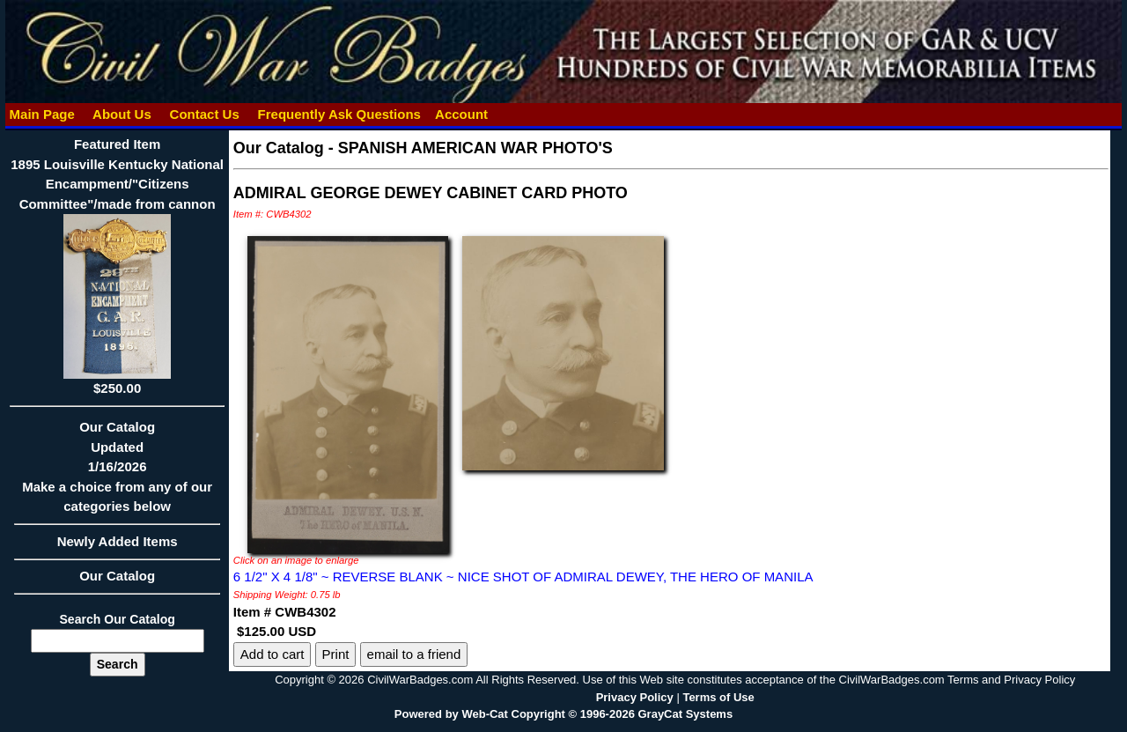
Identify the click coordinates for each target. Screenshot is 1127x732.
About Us (121, 114)
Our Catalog (117, 575)
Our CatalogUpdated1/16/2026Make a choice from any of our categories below (116, 472)
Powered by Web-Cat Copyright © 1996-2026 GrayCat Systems (563, 714)
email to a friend (414, 654)
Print (336, 654)
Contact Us (204, 114)
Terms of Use (718, 697)
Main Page (41, 114)
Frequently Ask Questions (339, 114)
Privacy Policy (635, 697)
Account (461, 114)
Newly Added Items (116, 547)
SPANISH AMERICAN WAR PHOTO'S (475, 148)
